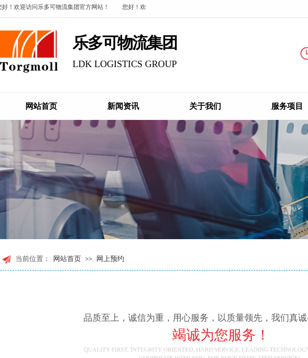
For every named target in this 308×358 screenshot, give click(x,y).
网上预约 (110, 259)
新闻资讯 (123, 106)
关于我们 (205, 106)
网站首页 (41, 106)
